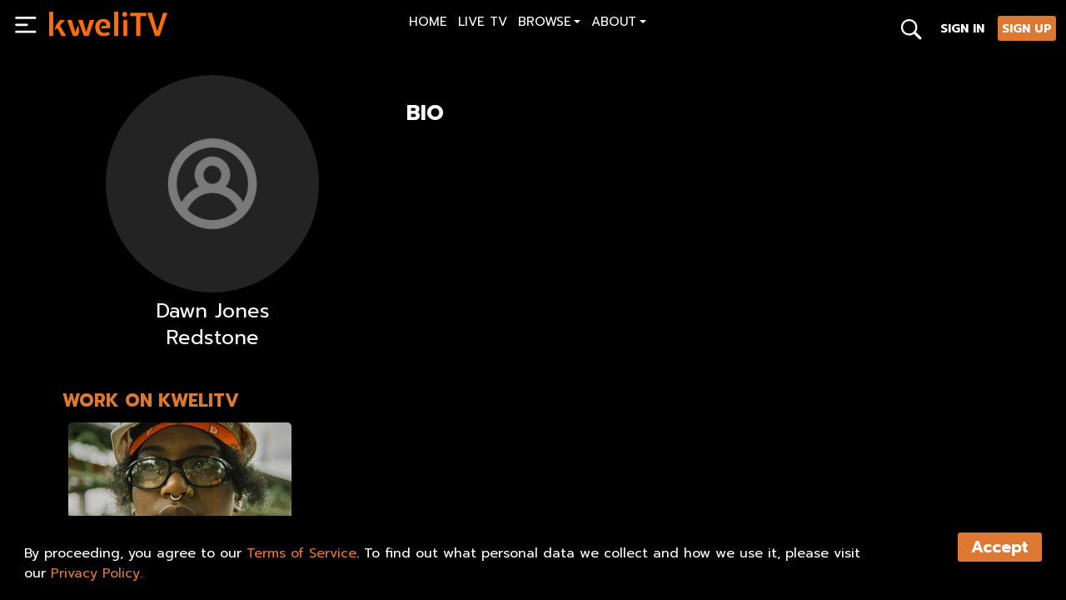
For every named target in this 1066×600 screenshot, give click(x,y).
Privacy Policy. (96, 573)
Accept (1000, 547)
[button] (549, 24)
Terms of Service (301, 553)
